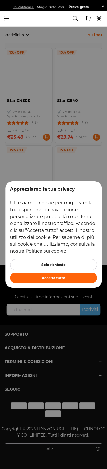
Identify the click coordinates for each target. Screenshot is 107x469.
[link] (88, 18)
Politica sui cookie (45, 251)
